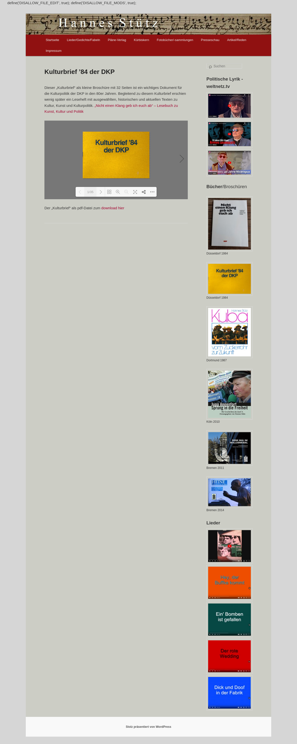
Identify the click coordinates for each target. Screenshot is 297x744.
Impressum (53, 51)
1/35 (90, 192)
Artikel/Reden (236, 40)
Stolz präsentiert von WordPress (148, 727)
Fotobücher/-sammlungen (175, 40)
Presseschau (210, 40)
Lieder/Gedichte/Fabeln (83, 40)
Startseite (52, 40)
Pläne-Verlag (117, 40)
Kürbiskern (141, 40)
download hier (112, 208)
